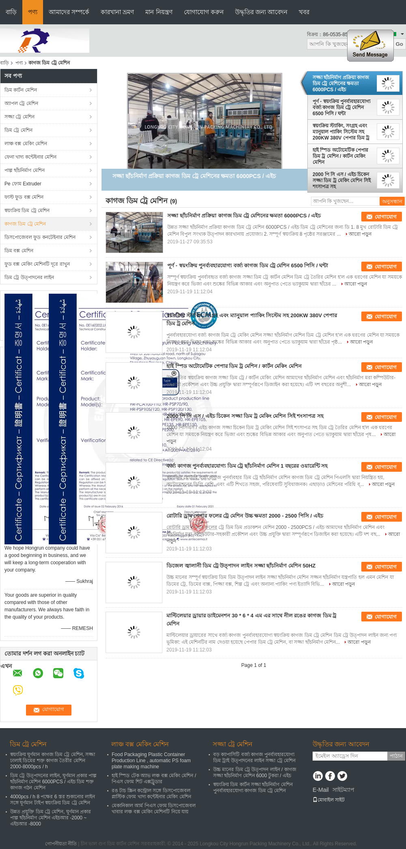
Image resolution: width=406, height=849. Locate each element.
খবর (304, 12)
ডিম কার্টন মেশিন (20, 90)
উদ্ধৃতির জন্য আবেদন (261, 12)
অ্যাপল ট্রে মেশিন (21, 103)
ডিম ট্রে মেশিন (18, 130)
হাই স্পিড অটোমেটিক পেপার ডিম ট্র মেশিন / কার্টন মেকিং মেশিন (340, 156)
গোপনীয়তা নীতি (61, 844)
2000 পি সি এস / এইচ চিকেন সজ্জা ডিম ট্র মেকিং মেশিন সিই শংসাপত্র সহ (342, 180)
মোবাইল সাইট (329, 800)
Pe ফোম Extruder (22, 184)
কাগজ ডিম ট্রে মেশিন (25, 224)
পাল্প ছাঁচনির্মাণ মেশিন (24, 170)
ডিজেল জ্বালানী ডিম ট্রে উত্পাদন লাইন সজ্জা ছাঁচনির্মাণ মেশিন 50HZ (240, 566)
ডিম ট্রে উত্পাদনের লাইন (29, 277)
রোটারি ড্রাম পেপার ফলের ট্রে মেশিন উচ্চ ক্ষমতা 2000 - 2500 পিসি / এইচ (244, 516)
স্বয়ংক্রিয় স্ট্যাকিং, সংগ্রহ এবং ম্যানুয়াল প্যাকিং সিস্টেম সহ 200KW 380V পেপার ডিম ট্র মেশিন (341, 132)
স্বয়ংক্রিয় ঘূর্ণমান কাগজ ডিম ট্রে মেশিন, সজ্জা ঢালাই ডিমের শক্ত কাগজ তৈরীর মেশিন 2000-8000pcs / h (52, 760)
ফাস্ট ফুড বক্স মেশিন (23, 197)
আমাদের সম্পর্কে (69, 12)
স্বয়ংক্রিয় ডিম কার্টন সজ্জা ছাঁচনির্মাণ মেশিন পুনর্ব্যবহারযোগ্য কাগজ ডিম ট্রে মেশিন (253, 787)
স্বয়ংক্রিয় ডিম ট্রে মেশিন (27, 210)
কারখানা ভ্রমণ (117, 12)
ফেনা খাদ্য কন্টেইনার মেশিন (30, 157)
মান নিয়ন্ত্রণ (158, 12)
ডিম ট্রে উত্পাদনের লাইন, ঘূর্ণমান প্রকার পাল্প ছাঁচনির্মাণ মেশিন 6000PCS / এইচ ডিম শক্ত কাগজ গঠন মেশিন (53, 782)
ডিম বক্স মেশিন (18, 251)
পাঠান (396, 756)
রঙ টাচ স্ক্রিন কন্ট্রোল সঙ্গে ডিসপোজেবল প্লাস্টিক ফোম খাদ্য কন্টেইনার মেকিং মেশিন (151, 794)
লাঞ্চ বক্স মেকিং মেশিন (25, 143)
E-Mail (321, 790)
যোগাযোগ (386, 217)
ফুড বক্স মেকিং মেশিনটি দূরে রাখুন (37, 264)
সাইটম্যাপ (343, 790)
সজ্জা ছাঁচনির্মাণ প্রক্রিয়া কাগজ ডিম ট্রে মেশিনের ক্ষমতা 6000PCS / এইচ (341, 83)
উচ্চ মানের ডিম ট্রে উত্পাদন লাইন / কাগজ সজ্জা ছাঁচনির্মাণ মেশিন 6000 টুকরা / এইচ (254, 772)
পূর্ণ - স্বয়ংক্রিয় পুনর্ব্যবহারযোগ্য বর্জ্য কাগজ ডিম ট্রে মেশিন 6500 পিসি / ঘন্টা (341, 107)
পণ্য (32, 12)
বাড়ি (11, 12)
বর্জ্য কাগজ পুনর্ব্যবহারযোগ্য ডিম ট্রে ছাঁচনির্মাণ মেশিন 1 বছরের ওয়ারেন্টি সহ (247, 466)
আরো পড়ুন (360, 234)
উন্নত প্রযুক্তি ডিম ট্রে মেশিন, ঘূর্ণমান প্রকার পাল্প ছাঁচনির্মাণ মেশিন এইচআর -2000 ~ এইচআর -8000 (50, 818)
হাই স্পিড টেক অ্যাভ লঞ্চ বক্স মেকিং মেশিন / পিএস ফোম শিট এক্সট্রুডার (154, 779)
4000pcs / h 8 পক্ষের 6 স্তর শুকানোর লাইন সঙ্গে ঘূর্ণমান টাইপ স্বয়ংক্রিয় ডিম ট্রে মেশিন (52, 800)
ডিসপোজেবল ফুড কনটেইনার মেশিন (40, 237)
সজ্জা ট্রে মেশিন (19, 117)
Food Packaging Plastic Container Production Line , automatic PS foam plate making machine (151, 760)
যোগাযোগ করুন (204, 12)
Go (399, 44)
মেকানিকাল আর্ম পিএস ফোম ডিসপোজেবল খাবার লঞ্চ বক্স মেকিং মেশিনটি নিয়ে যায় (154, 809)
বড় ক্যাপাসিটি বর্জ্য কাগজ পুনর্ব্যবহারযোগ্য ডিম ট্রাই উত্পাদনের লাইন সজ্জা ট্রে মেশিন (254, 757)
